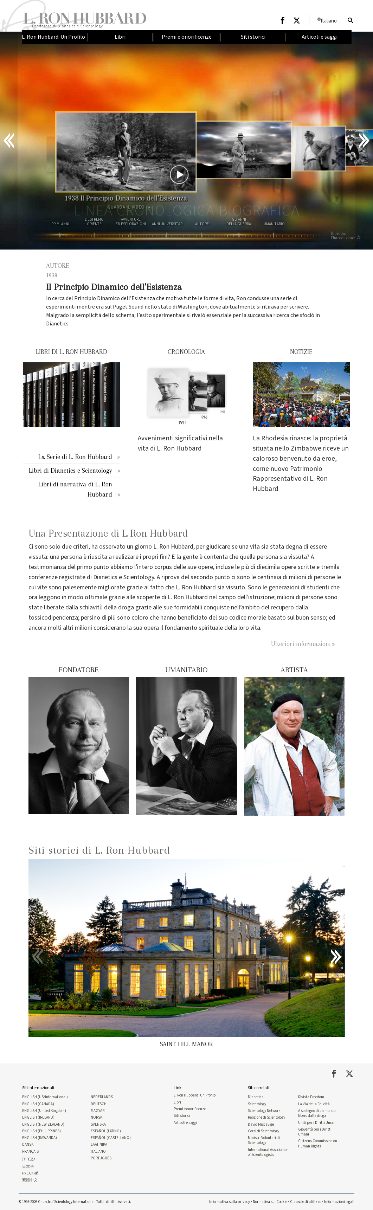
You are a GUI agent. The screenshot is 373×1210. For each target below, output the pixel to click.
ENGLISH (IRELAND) (38, 1117)
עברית (28, 1159)
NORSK (96, 1117)
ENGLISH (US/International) (45, 1097)
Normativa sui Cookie (270, 1201)
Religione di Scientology (266, 1117)
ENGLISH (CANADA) (38, 1104)
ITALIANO (98, 1151)
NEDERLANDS (102, 1097)
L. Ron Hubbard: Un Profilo (195, 1095)
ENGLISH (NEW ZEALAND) (43, 1124)
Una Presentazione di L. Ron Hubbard (108, 533)
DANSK (27, 1144)
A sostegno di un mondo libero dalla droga (316, 1113)
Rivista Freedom (311, 1097)
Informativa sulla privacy (229, 1201)
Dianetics (255, 1097)
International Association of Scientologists (268, 1152)
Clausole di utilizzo (305, 1201)
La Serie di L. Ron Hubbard (75, 456)
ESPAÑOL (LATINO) (106, 1131)
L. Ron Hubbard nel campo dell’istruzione (221, 597)
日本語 (28, 1166)
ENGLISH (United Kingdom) (44, 1110)
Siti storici (182, 1115)
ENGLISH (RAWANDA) (39, 1137)
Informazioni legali (339, 1201)
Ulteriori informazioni (301, 643)
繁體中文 (30, 1180)
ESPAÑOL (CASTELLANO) (111, 1137)
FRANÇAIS (30, 1151)
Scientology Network (264, 1110)
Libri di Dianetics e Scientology (70, 470)
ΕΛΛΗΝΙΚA (99, 1144)
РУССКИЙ (30, 1173)
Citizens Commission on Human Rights (317, 1143)
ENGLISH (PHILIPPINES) (41, 1131)
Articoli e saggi (185, 1122)
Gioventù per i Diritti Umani (315, 1132)
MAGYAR (97, 1110)
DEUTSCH (99, 1104)
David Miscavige (261, 1124)
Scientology (257, 1104)
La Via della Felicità (314, 1104)
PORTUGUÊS (101, 1158)
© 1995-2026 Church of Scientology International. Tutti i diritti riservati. (75, 1201)
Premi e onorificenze (190, 1109)
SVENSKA (98, 1124)
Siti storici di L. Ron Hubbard (99, 850)
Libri (177, 1102)
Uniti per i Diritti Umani (317, 1122)
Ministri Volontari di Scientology (264, 1140)
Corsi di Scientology (263, 1131)
